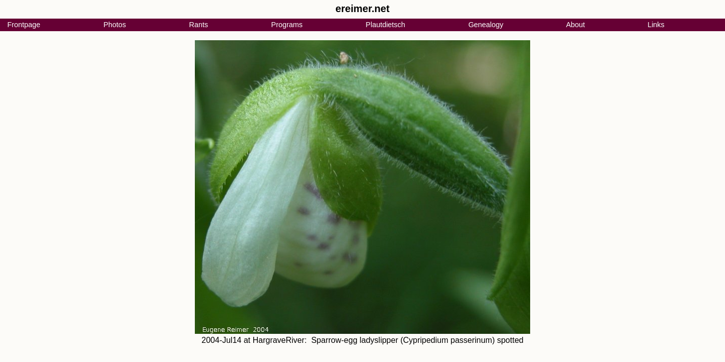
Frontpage (23, 25)
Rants (198, 25)
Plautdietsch (385, 25)
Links (656, 25)
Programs (287, 25)
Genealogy (485, 25)
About (575, 25)
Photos (114, 25)
